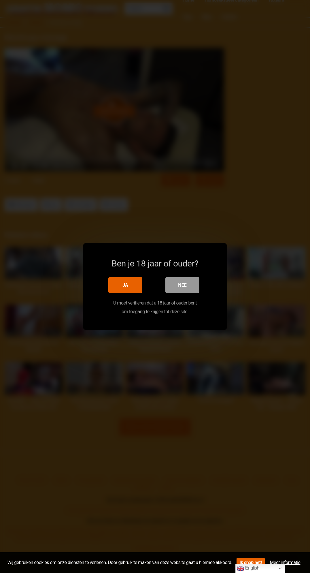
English (248, 568)
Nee (182, 285)
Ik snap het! (250, 562)
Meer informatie (285, 562)
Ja (125, 285)
